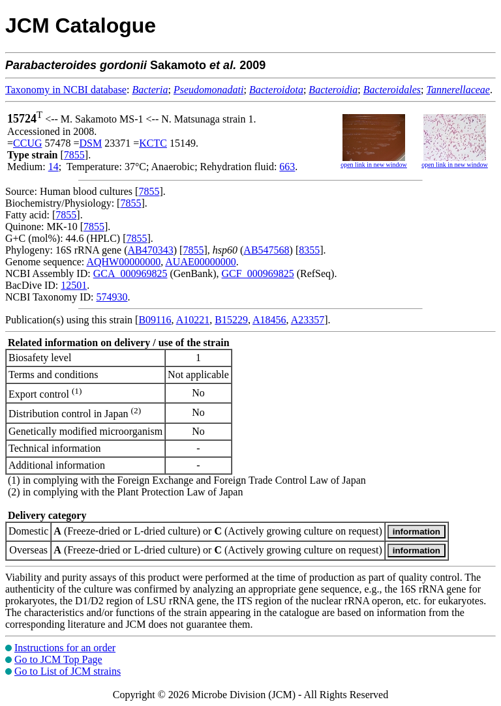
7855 (74, 154)
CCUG (27, 143)
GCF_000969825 (258, 273)
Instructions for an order (64, 647)
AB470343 (151, 250)
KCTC (153, 143)
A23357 (308, 319)
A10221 (193, 319)
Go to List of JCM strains (67, 671)
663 (287, 166)
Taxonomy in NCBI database (66, 89)
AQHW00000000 (123, 261)
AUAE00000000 (200, 261)
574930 (111, 296)
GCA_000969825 (130, 273)
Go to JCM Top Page (58, 659)
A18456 (269, 319)
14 (53, 166)
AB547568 (266, 250)
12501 (74, 285)
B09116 (154, 319)
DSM (91, 143)
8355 (309, 250)
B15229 (231, 319)
